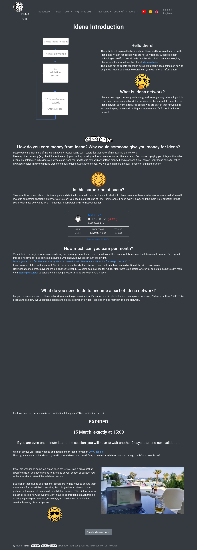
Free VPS (86, 11)
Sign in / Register (167, 11)
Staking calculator (28, 272)
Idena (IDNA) (96, 214)
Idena (132, 11)
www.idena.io (96, 451)
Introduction (45, 11)
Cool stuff (119, 11)
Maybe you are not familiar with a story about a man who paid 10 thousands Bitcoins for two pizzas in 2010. (72, 261)
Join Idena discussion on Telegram (99, 545)
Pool (58, 11)
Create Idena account (98, 532)
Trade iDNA (102, 11)
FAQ (76, 11)
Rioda (19, 545)
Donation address (68, 545)
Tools (66, 11)
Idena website (150, 62)
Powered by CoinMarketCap (98, 239)
